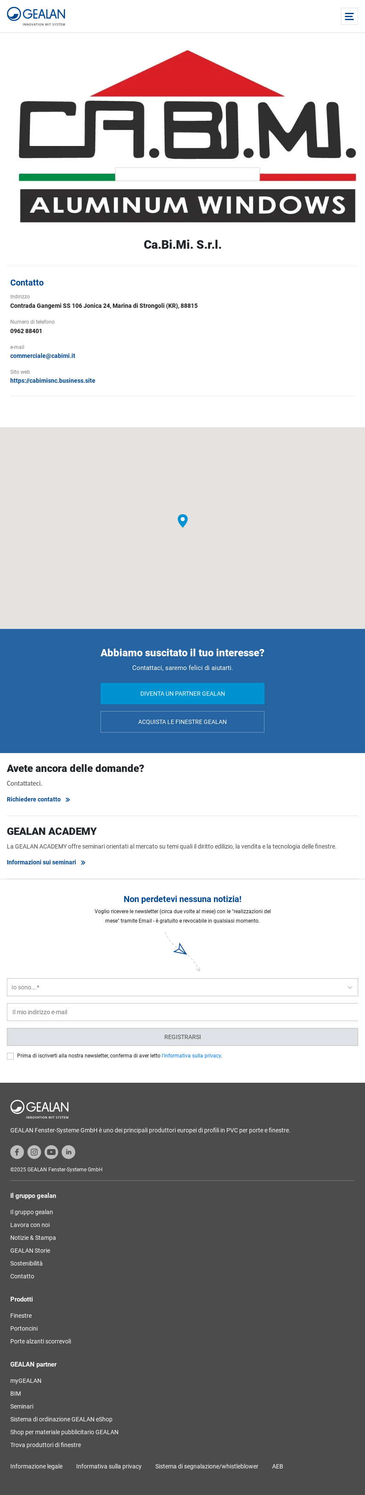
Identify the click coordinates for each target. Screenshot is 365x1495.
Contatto (22, 1276)
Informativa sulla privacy (109, 1466)
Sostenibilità (26, 1263)
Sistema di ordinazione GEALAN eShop (61, 1419)
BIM (15, 1393)
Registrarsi (182, 1036)
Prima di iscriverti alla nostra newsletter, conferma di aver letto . (119, 1056)
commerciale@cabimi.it (42, 355)
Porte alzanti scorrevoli (40, 1341)
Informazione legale (36, 1466)
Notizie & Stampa (33, 1237)
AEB (277, 1466)
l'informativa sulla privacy (191, 1056)
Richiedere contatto (39, 799)
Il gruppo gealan (31, 1212)
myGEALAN (26, 1380)
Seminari (21, 1406)
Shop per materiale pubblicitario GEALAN (64, 1432)
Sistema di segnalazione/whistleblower (206, 1466)
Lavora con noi (30, 1224)
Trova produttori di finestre (45, 1444)
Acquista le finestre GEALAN (182, 721)
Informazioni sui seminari (46, 862)
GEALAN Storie (30, 1250)
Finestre (21, 1315)
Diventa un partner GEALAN (182, 693)
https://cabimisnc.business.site (52, 380)
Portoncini (24, 1328)
